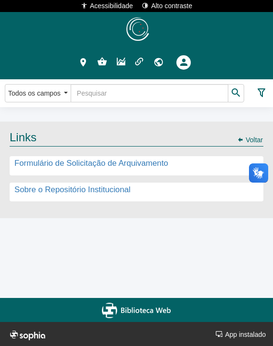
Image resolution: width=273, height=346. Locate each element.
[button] (83, 62)
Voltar (250, 140)
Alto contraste (167, 5)
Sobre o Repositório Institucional (72, 189)
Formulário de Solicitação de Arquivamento (91, 163)
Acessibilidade (107, 5)
